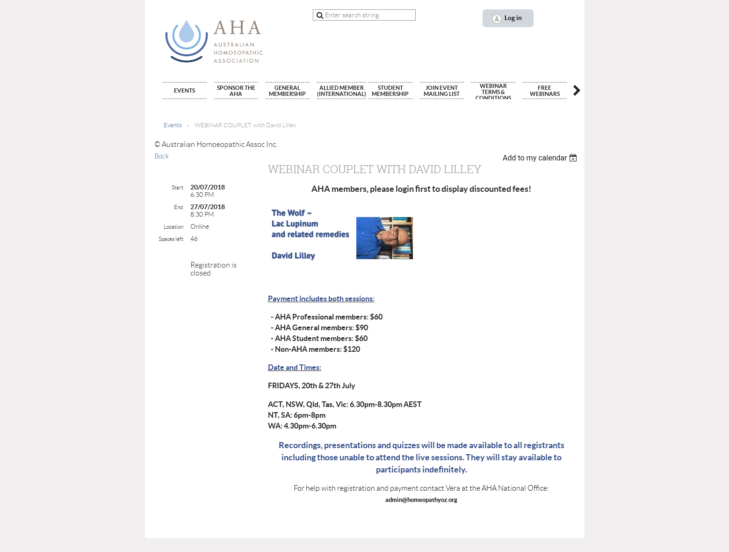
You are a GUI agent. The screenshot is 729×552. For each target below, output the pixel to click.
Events (173, 125)
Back (161, 156)
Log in (513, 18)
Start (177, 187)
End (178, 207)
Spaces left (171, 239)
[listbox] (541, 158)
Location (173, 227)
